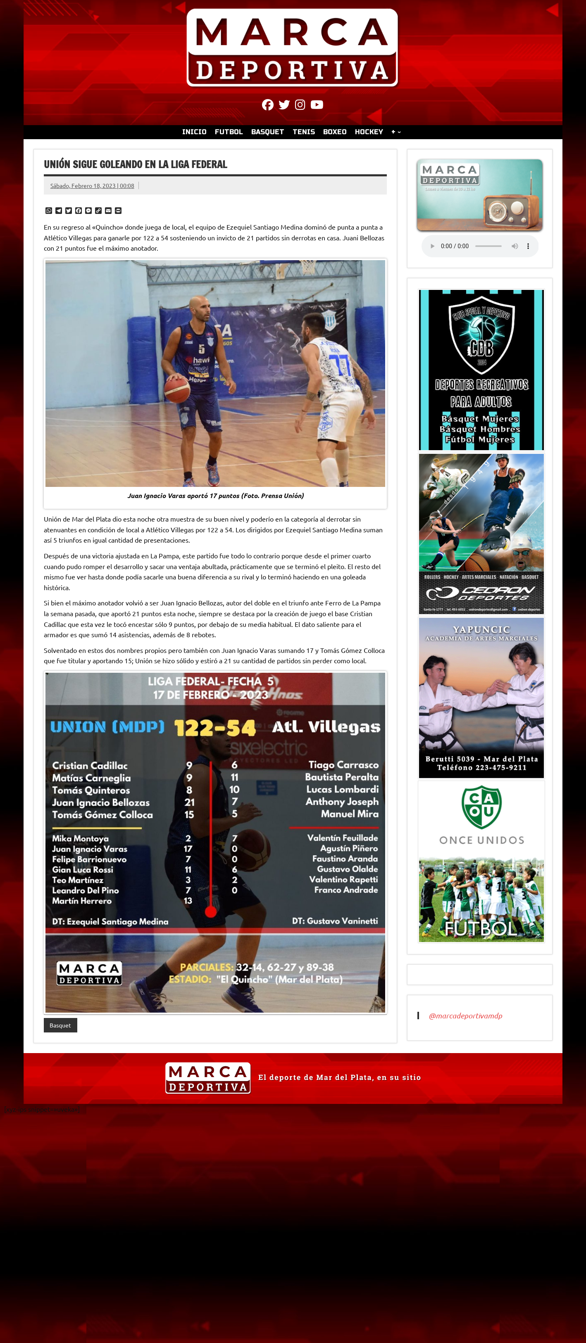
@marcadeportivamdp (465, 1015)
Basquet (60, 1025)
